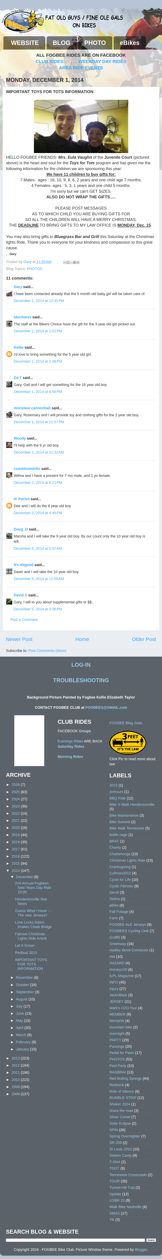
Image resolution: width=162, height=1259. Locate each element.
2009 (16, 1087)
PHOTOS (34, 269)
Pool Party (117, 1066)
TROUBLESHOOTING (81, 680)
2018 (16, 842)
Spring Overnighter (124, 1136)
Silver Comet (119, 1117)
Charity (115, 847)
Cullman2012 (120, 873)
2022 (16, 813)
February (24, 1042)
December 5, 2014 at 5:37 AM (38, 548)
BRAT (114, 841)
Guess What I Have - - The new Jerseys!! (33, 913)
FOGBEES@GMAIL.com (106, 707)
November (25, 977)
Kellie (19, 347)
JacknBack (118, 995)
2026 (16, 784)
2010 (16, 1080)
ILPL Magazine (121, 976)
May (20, 1020)
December (25, 877)
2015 (16, 863)
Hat (112, 956)
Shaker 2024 (119, 1104)
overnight (117, 1033)
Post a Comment (24, 619)
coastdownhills (27, 468)
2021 (16, 820)
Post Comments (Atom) (47, 650)
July (19, 1006)
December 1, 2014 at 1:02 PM (38, 331)
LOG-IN (81, 665)
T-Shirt (114, 1162)
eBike (114, 905)
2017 (16, 849)
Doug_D (21, 529)
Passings (116, 1046)
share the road (121, 1110)
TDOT (114, 1168)
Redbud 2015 (26, 953)
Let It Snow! (24, 945)
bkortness (22, 317)
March (21, 1035)
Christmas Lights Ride (127, 860)
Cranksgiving (120, 867)
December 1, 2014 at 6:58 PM (38, 392)
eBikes (129, 42)
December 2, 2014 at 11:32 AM (39, 452)
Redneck (116, 1085)
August (22, 999)
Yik (111, 1219)
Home (82, 639)
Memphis (116, 1021)
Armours (116, 792)
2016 (16, 856)
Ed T (18, 378)
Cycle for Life (120, 879)
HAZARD (117, 963)
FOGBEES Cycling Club (129, 931)
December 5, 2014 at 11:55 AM (39, 579)
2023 (16, 806)
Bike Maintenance (124, 815)
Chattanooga (119, 854)
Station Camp (120, 1155)
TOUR (114, 1181)
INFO (113, 982)
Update (115, 1194)
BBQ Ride (117, 798)
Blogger (141, 1249)
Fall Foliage (118, 911)
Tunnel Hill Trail (122, 1187)
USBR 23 (117, 1200)
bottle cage (118, 835)
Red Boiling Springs (125, 1078)
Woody (20, 438)
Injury (113, 989)
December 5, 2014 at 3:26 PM (38, 609)
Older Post (144, 639)
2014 (16, 870)
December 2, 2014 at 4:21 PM (38, 482)
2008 (16, 1094)
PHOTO (95, 42)
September (25, 992)
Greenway (117, 944)
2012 (16, 1065)
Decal (114, 892)
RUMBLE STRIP (123, 1098)
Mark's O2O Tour (123, 1008)
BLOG (61, 42)
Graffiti (114, 937)
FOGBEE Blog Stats (125, 723)
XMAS (114, 1213)
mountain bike (120, 1027)
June (20, 1013)
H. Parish (22, 499)
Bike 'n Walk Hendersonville (132, 804)
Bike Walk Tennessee (126, 828)
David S (20, 595)
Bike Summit (119, 822)
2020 (16, 828)
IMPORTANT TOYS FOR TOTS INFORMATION (31, 964)
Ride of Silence (121, 1091)
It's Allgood (23, 565)
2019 (16, 835)
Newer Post (19, 639)
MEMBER (117, 1014)
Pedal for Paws (121, 1053)
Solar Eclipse (120, 1123)
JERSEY (116, 1001)
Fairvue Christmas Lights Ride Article (31, 936)
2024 (16, 799)
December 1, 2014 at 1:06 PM (38, 361)
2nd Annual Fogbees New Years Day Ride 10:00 (33, 887)
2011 (16, 1072)
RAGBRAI (117, 1072)
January (23, 1049)
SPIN (113, 1130)
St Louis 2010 (120, 1149)
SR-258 (115, 1143)
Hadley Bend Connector (128, 950)
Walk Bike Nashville (125, 1207)
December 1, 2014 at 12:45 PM (39, 301)
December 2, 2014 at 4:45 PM (38, 513)
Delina (114, 899)
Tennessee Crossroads (128, 1175)
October (23, 985)
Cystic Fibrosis (121, 886)
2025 (16, 792)
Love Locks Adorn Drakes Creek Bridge (33, 924)
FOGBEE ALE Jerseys (127, 924)
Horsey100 (118, 969)
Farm (113, 918)
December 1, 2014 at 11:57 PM (39, 422)
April (20, 1028)
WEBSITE (25, 42)
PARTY (115, 1040)
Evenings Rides (70, 741)
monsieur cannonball (32, 408)
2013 (16, 1058)
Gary (27, 262)
